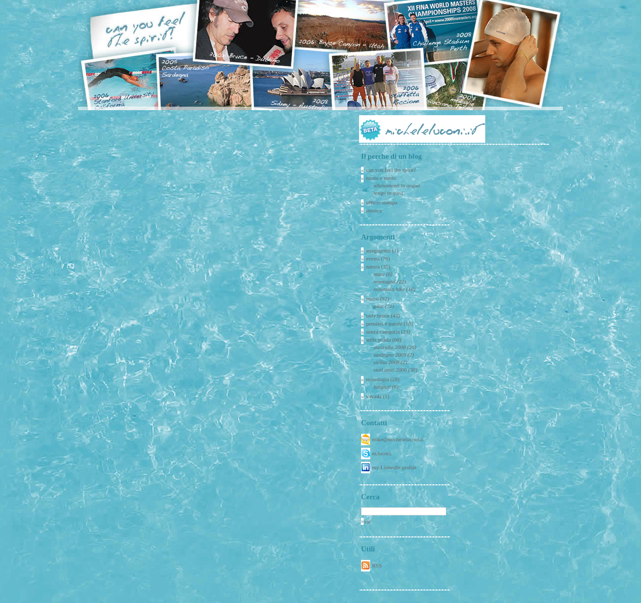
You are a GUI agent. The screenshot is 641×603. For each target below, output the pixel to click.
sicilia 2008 (386, 362)
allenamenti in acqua (397, 185)
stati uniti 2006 (390, 370)
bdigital (382, 387)
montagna (385, 281)
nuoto (372, 298)
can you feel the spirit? (391, 170)
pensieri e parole (384, 324)
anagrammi (378, 250)
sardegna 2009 (390, 355)
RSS (377, 565)
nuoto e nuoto (381, 178)
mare (379, 274)
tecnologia (377, 379)
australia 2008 (390, 347)
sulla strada (378, 340)
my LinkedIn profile (394, 467)
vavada (374, 396)
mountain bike (389, 289)
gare (379, 306)
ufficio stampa (382, 202)
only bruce (377, 316)
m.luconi (382, 453)
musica (374, 210)
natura (373, 266)
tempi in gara (388, 193)
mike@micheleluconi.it (398, 439)
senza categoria (383, 332)
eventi (373, 258)
